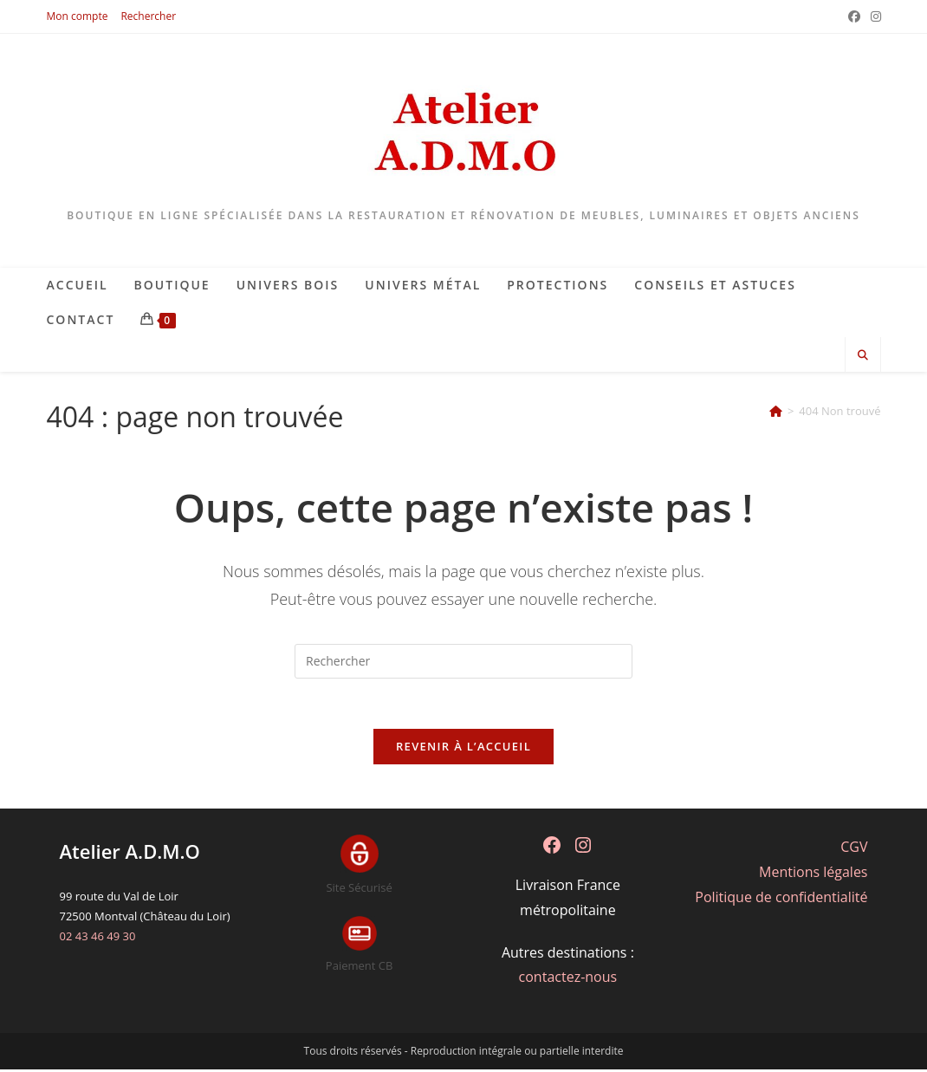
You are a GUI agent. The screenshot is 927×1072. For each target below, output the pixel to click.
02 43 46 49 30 (98, 938)
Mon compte (77, 16)
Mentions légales (813, 873)
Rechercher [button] (148, 16)
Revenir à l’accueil (463, 749)
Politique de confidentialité (781, 898)
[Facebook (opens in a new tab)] (854, 16)
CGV (853, 849)
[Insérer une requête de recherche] (463, 661)
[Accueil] (775, 411)
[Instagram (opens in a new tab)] (873, 16)
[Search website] (863, 355)
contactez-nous (568, 979)
